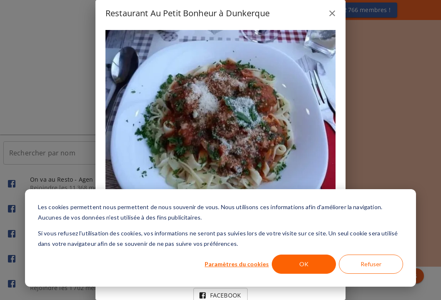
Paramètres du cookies (237, 264)
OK (303, 264)
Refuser (371, 264)
